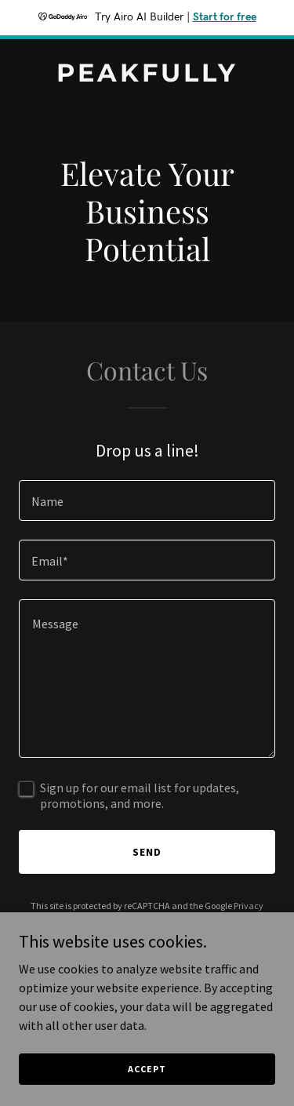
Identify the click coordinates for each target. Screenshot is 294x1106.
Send (147, 852)
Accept (146, 1080)
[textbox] (147, 500)
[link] (147, 77)
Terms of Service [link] (156, 920)
